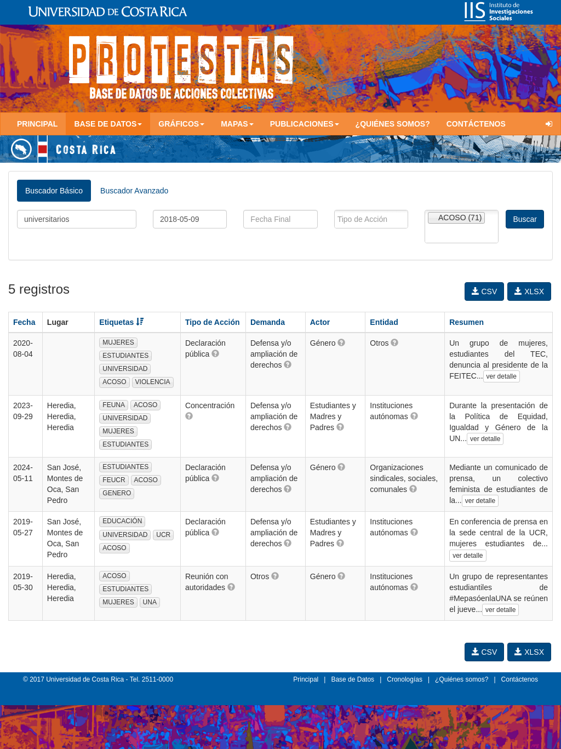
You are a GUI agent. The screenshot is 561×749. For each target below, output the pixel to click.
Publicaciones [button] (304, 123)
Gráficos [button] (181, 123)
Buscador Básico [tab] (54, 190)
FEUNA (113, 405)
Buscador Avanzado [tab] (134, 190)
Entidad (384, 322)
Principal (37, 123)
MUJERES (118, 342)
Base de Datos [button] (108, 123)
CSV (484, 291)
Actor (320, 322)
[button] (215, 353)
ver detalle (501, 376)
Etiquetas (121, 322)
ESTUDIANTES (125, 355)
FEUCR (113, 480)
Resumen (466, 322)
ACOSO (114, 382)
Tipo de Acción (212, 322)
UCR (163, 535)
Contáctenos (476, 123)
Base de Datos (352, 679)
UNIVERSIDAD (124, 369)
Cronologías (404, 679)
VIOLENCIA (152, 382)
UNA (150, 602)
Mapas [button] (237, 123)
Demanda (267, 322)
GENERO (116, 493)
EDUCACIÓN (122, 521)
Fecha (24, 322)
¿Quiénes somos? (393, 123)
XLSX (529, 291)
